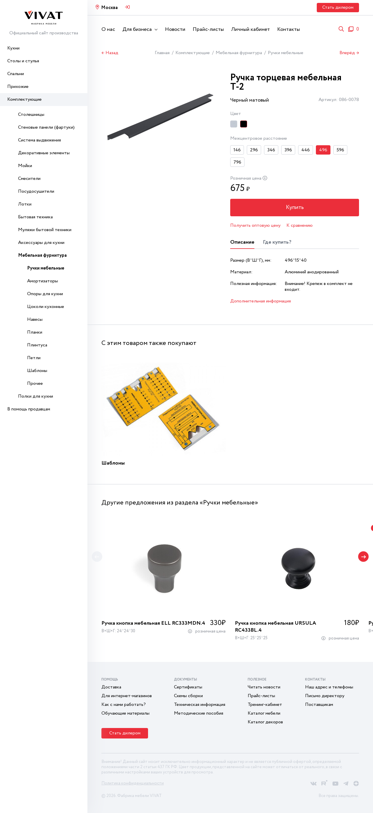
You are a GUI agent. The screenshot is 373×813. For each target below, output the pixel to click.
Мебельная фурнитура (42, 255)
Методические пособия (198, 713)
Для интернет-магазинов (126, 695)
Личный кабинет (250, 29)
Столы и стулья (23, 61)
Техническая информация (199, 704)
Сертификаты (188, 687)
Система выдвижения (39, 140)
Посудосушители (36, 191)
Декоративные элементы (44, 153)
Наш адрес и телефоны (329, 687)
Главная (162, 52)
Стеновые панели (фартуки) (46, 127)
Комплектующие (24, 99)
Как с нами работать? (123, 704)
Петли (34, 358)
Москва (109, 7)
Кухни (13, 48)
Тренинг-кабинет (265, 704)
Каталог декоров (265, 722)
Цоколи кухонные (45, 306)
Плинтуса (37, 345)
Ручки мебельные (45, 268)
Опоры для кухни (45, 294)
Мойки (25, 165)
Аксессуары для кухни (41, 242)
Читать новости (264, 687)
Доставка (111, 687)
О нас (108, 29)
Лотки (24, 204)
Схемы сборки (188, 695)
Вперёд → (349, 53)
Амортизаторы (42, 281)
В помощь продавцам (28, 409)
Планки (34, 332)
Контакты (288, 29)
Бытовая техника (35, 217)
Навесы (35, 319)
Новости (175, 29)
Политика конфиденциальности (132, 783)
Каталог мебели (264, 713)
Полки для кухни (35, 396)
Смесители (29, 178)
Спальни (15, 73)
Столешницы (31, 114)
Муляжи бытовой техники (44, 229)
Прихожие (18, 86)
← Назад (109, 53)
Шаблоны (37, 370)
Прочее (35, 383)
